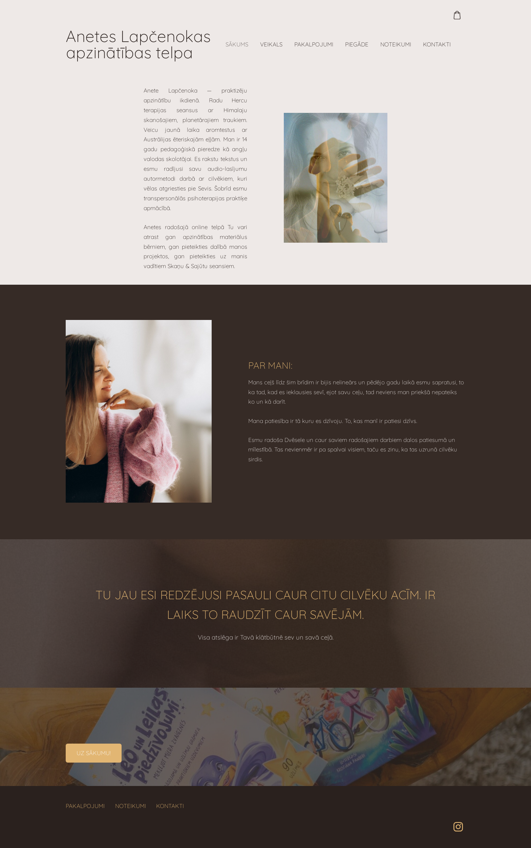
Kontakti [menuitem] (437, 44)
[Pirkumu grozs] (457, 15)
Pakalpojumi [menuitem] (313, 44)
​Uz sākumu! (94, 752)
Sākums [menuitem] (237, 44)
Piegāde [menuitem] (356, 44)
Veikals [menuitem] (271, 44)
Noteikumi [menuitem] (395, 44)
